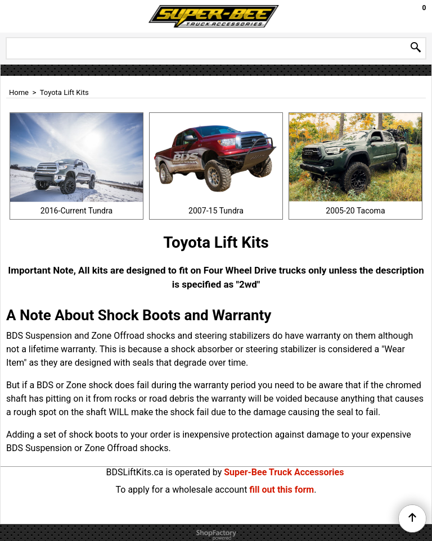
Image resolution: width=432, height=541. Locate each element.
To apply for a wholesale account (182, 489)
